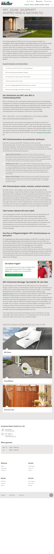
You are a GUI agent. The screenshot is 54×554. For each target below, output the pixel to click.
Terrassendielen (31, 466)
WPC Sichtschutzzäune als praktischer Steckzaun (17, 72)
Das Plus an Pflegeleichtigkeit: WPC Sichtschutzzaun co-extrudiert (21, 85)
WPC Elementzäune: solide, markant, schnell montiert (18, 76)
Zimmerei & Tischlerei (39, 4)
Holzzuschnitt (31, 483)
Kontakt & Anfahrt (48, 1)
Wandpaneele (4, 468)
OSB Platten (3, 481)
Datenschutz (12, 495)
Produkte (26, 4)
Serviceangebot (31, 481)
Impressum (21, 495)
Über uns (47, 4)
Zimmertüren (3, 470)
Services (32, 4)
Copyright (3, 495)
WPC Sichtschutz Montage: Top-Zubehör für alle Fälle (18, 89)
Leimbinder (3, 483)
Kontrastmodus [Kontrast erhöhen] (39, 1)
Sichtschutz (30, 468)
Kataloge (30, 485)
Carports (30, 470)
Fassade (2, 485)
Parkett (2, 466)
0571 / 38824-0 (30, 1)
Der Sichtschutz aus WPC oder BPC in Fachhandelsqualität (19, 68)
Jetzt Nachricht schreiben (14, 275)
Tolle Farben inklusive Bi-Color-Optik (14, 81)
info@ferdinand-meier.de (10, 436)
